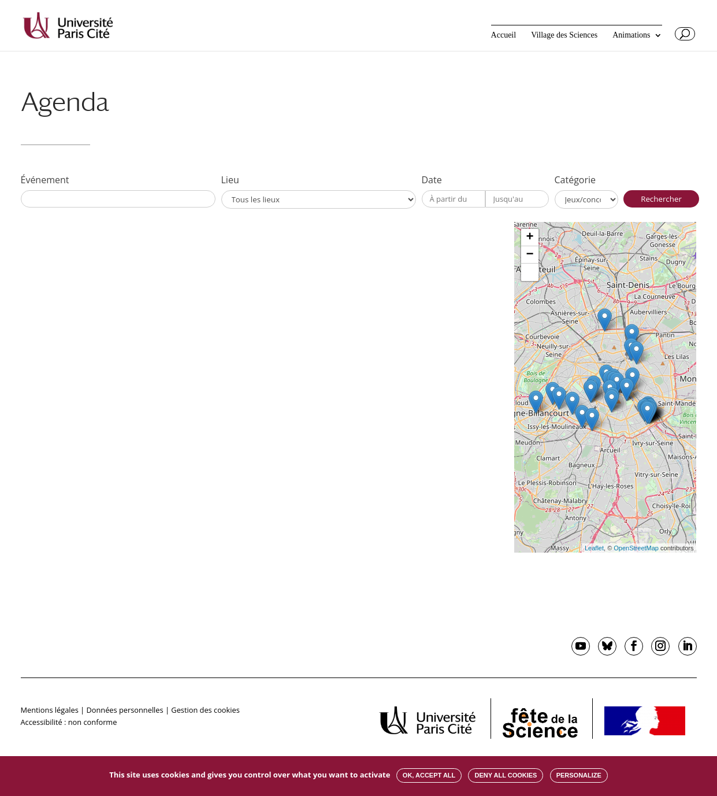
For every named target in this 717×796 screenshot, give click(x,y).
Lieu (230, 179)
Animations (631, 35)
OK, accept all (429, 775)
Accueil (504, 35)
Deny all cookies (505, 775)
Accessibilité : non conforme (69, 722)
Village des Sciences (564, 35)
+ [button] (529, 237)
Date (432, 179)
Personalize (578, 775)
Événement (45, 179)
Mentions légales (50, 710)
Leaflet (594, 548)
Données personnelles (124, 710)
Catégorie (575, 179)
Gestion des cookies (205, 710)
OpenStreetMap (636, 548)
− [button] (529, 255)
